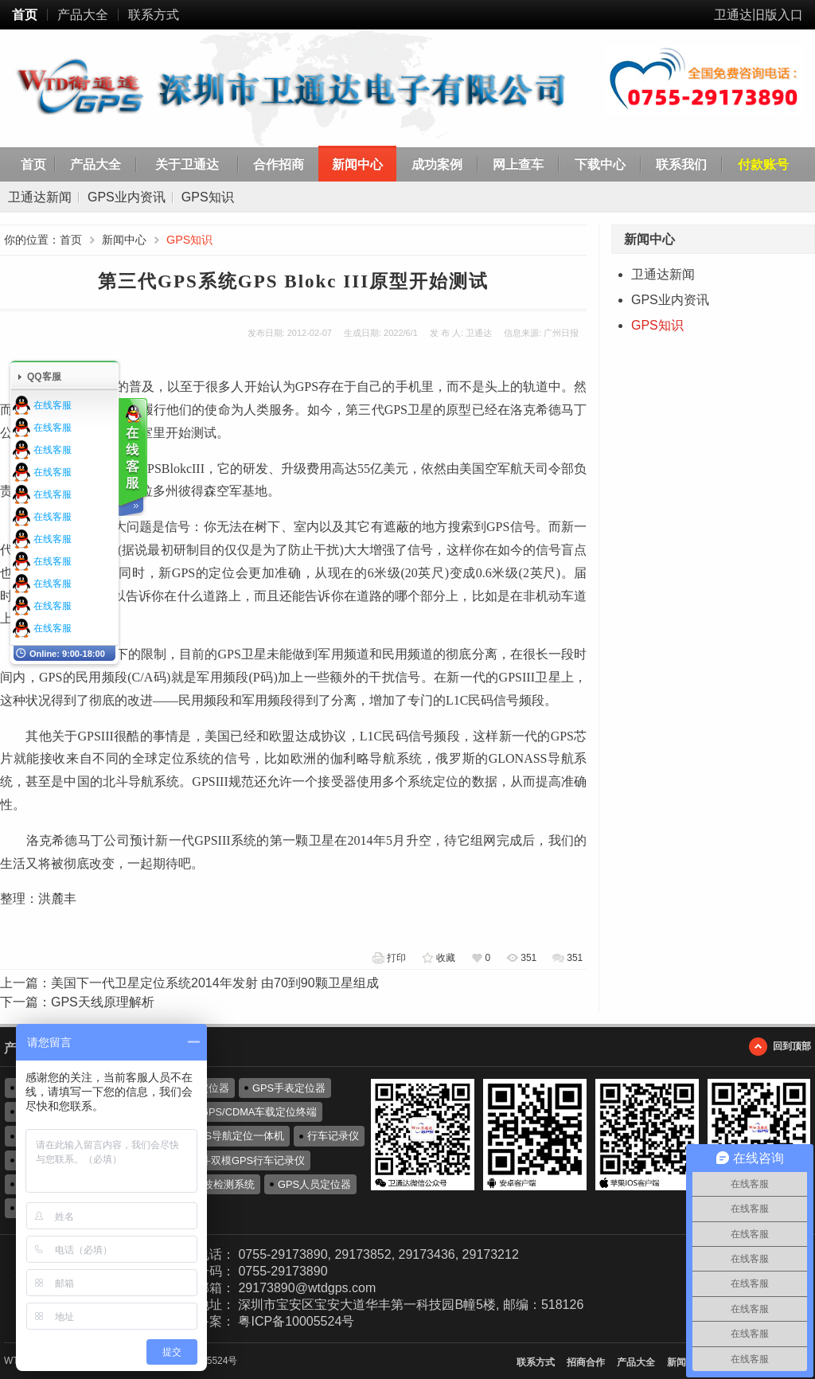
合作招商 (278, 164)
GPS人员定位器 (314, 1184)
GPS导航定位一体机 (237, 1136)
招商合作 (586, 1362)
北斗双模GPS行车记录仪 (247, 1160)
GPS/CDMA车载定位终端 (259, 1112)
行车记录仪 (333, 1136)
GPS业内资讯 (127, 197)
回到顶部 (792, 1046)
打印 (396, 957)
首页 (24, 14)
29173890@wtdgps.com (307, 1288)
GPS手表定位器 (289, 1088)
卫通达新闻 (40, 197)
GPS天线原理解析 (102, 1002)
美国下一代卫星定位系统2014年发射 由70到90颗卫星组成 (215, 983)
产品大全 (82, 14)
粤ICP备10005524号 (296, 1321)
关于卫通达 (187, 164)
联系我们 (681, 164)
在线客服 (52, 405)
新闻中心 (357, 164)
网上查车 (518, 164)
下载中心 (600, 164)
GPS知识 (207, 197)
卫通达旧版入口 (758, 14)
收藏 (445, 957)
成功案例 (436, 164)
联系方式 (153, 14)
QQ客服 (44, 376)
